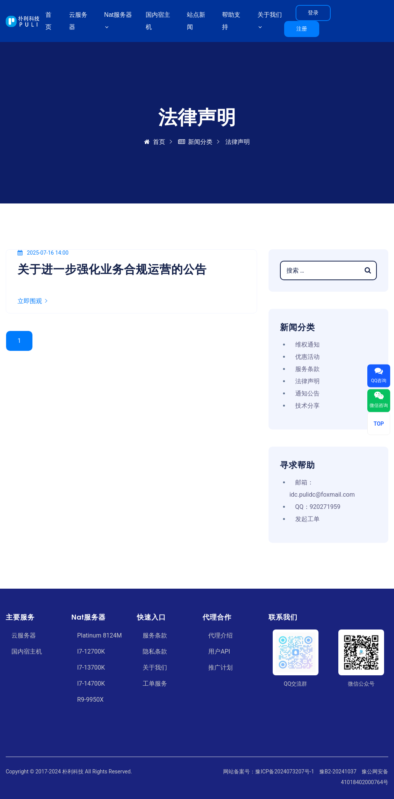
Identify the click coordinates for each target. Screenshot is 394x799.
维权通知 (307, 344)
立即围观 (32, 301)
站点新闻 (196, 20)
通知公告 (307, 393)
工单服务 (155, 683)
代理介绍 (220, 635)
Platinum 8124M (99, 635)
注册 (301, 29)
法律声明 (307, 381)
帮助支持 (231, 20)
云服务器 (78, 20)
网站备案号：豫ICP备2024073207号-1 (268, 771)
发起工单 (307, 519)
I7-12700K (91, 651)
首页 (48, 20)
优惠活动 (307, 356)
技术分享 (307, 405)
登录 (313, 13)
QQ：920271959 (318, 506)
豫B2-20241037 (337, 771)
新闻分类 (195, 141)
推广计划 (220, 667)
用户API (219, 651)
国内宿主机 (158, 20)
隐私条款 (155, 651)
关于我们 (155, 667)
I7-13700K (91, 667)
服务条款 (307, 369)
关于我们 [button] (269, 14)
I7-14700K (91, 683)
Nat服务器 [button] (118, 14)
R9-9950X (90, 699)
